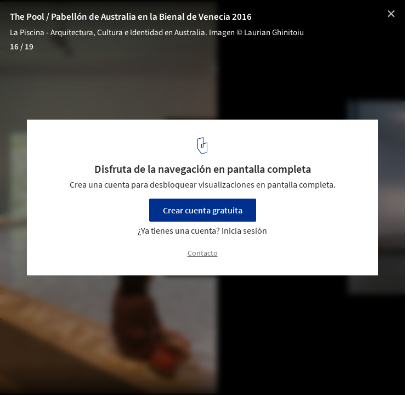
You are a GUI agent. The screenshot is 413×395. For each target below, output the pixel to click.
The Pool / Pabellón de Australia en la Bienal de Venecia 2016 (131, 17)
